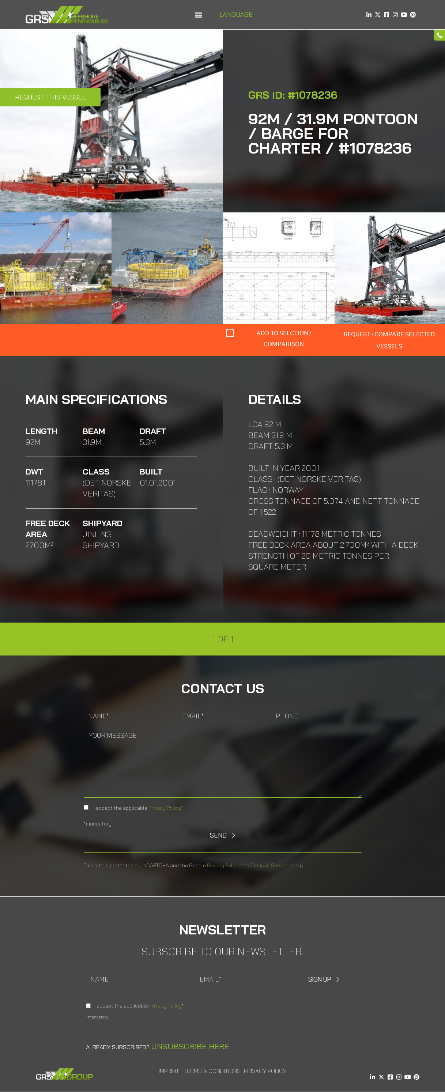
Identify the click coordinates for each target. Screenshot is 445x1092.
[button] (199, 15)
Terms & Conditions (212, 1070)
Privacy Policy (164, 808)
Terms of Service (269, 865)
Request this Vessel (50, 97)
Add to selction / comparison (283, 339)
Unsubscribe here (190, 1046)
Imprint (169, 1070)
